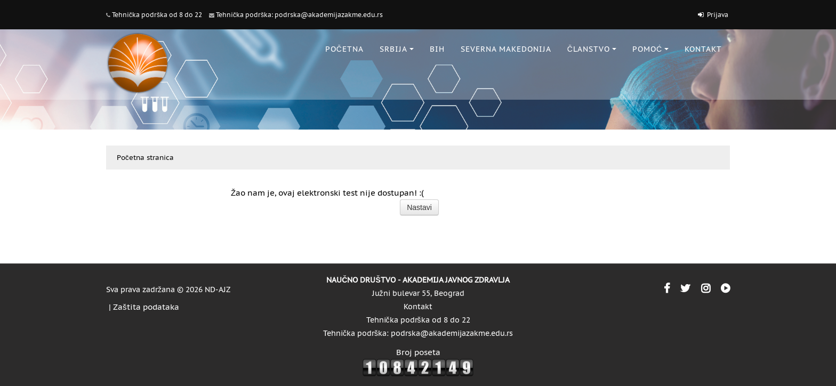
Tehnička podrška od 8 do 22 (157, 15)
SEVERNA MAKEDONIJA (506, 49)
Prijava (717, 15)
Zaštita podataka (146, 307)
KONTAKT (703, 49)
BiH (437, 49)
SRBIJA (397, 49)
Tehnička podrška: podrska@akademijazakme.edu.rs (299, 15)
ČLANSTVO (591, 49)
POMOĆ (650, 49)
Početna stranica (145, 157)
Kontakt (418, 306)
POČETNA (344, 49)
